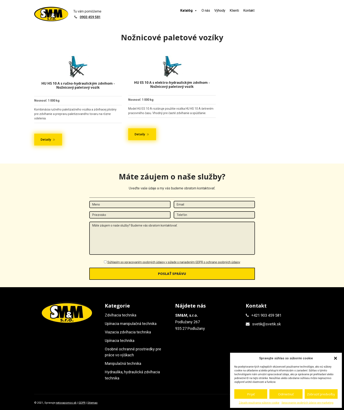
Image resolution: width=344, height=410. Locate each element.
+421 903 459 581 (266, 315)
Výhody (219, 10)
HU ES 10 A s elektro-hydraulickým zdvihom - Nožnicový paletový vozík (172, 84)
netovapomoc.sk (66, 402)
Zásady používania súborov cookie (259, 402)
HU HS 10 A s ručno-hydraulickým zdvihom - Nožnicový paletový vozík (78, 85)
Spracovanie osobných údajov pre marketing (307, 402)
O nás (206, 10)
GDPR (81, 402)
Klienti (234, 10)
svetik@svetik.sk (266, 324)
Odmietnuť (286, 394)
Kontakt (248, 10)
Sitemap (92, 402)
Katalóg (188, 10)
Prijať (251, 394)
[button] (335, 358)
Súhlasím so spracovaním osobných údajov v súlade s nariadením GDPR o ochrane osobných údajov (173, 262)
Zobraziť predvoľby (321, 394)
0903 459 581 (90, 17)
